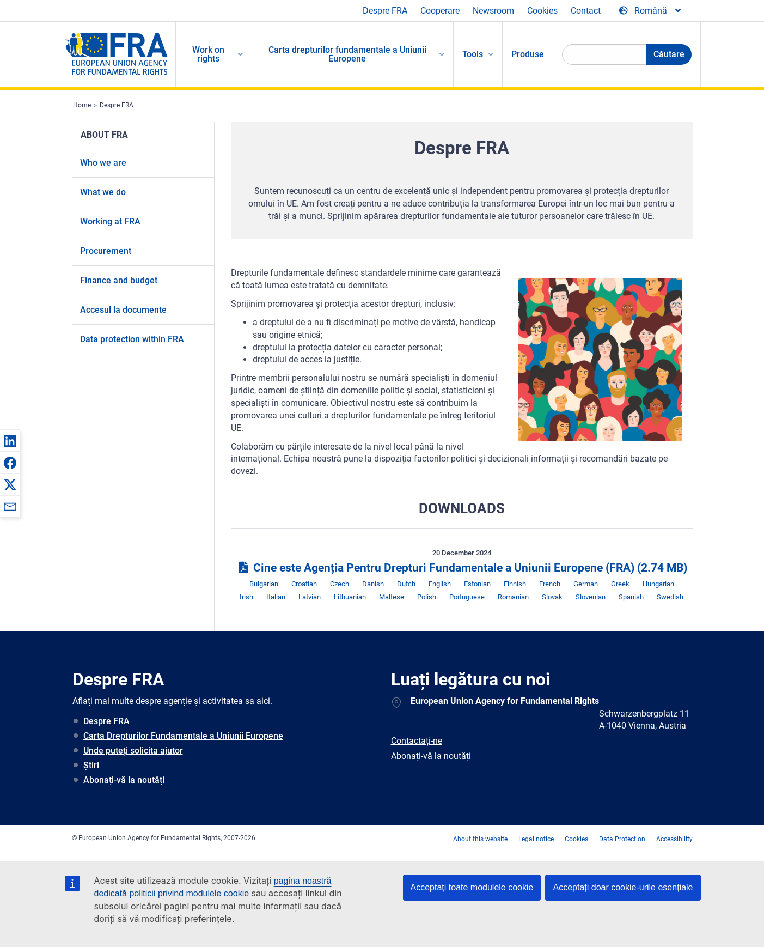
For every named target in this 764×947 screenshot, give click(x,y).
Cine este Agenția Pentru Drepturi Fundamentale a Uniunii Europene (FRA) (461, 567)
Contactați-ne (416, 741)
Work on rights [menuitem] (208, 54)
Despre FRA (385, 10)
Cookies (542, 10)
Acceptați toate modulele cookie (472, 887)
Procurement (105, 251)
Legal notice (536, 839)
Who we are (103, 162)
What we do (103, 192)
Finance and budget (118, 280)
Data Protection (622, 839)
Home (82, 105)
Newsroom (493, 10)
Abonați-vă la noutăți (123, 780)
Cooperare (440, 10)
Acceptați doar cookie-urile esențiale (623, 887)
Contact (586, 10)
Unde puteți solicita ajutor (133, 750)
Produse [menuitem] (527, 54)
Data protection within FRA (132, 339)
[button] (10, 441)
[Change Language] (651, 11)
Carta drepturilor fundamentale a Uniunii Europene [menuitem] (347, 54)
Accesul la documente (123, 310)
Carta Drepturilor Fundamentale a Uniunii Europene (183, 736)
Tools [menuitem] (472, 54)
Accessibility (674, 839)
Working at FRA (110, 221)
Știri (91, 765)
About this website (480, 839)
